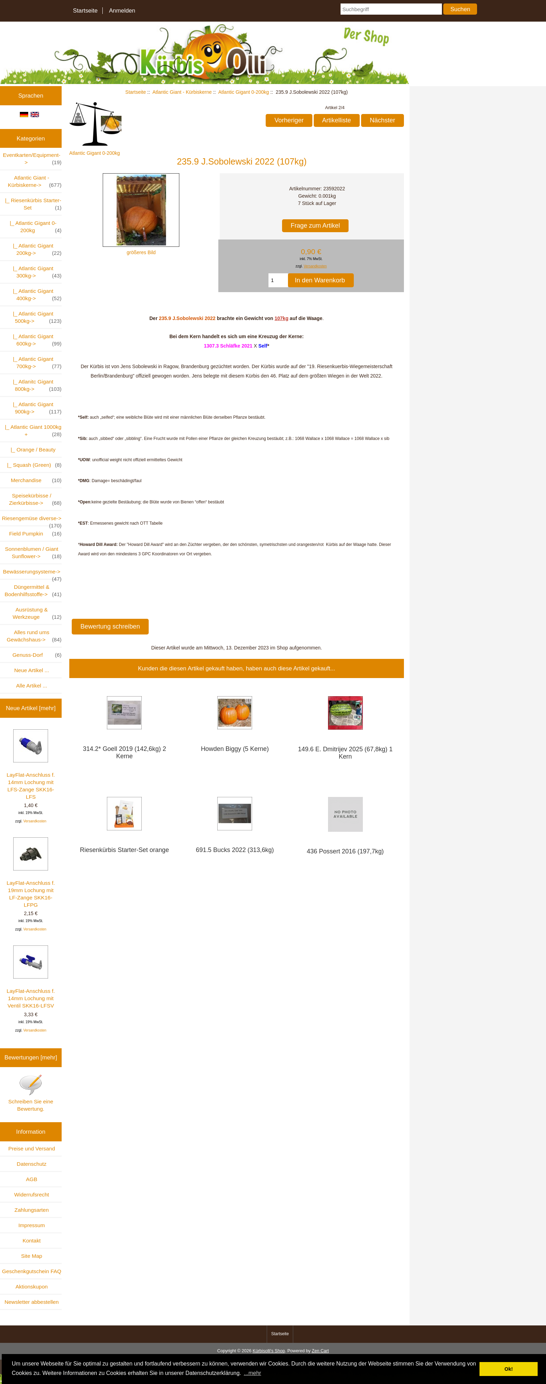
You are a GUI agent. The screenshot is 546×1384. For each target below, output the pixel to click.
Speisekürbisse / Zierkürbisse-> (35, 500)
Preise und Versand (31, 1148)
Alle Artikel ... (31, 686)
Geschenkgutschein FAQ (31, 1271)
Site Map (31, 1256)
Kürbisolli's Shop (268, 1350)
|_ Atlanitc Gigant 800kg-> (35, 386)
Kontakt (32, 1241)
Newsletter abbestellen (32, 1302)
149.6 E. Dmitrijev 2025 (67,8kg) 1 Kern (345, 753)
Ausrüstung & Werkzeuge (37, 614)
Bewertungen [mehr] (31, 1057)
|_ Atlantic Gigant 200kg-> (35, 250)
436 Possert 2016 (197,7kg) (345, 851)
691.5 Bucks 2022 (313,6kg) (235, 849)
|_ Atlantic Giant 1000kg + (31, 431)
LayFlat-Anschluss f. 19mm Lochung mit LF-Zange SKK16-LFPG (31, 872)
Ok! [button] (509, 1369)
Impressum (31, 1225)
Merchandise (36, 480)
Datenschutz (32, 1164)
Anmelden (122, 10)
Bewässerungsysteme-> (32, 574)
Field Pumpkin (35, 533)
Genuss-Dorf (37, 655)
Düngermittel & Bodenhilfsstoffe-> (33, 591)
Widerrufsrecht (31, 1194)
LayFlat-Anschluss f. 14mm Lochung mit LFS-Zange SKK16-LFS (31, 764)
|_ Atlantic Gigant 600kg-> (35, 340)
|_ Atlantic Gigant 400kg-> (35, 295)
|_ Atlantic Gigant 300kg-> (35, 272)
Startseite (85, 10)
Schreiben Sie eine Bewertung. (30, 1093)
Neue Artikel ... (31, 670)
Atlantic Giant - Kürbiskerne (182, 92)
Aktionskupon (32, 1287)
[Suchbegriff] (391, 9)
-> (35, 182)
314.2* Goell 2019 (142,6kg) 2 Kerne (124, 752)
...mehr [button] (252, 1373)
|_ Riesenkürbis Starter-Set (32, 204)
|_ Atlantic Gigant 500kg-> (35, 318)
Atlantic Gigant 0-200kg (243, 92)
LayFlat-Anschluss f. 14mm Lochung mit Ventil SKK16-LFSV (31, 977)
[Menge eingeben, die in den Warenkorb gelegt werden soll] (278, 280)
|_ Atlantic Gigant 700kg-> (35, 363)
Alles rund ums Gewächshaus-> (34, 636)
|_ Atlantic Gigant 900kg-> (35, 408)
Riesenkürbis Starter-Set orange (124, 849)
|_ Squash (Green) (33, 465)
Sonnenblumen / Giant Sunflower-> (33, 553)
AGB (32, 1179)
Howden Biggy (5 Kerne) (235, 748)
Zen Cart (320, 1350)
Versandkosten (34, 821)
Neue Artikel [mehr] (31, 708)
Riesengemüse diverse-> (31, 520)
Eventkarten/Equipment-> (32, 159)
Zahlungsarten (32, 1210)
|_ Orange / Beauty (31, 450)
